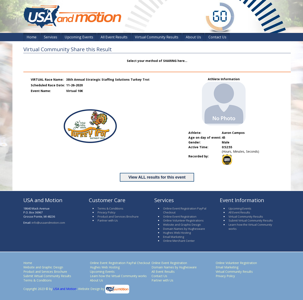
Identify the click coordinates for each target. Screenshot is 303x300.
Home (31, 37)
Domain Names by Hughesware (184, 229)
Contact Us (217, 37)
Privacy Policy (106, 212)
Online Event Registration (179, 216)
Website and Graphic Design (182, 225)
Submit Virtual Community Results (251, 220)
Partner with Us (108, 220)
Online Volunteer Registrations (183, 220)
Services (50, 37)
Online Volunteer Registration (236, 263)
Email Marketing (173, 237)
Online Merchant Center (179, 241)
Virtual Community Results (156, 37)
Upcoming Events (79, 37)
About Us (193, 37)
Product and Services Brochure (118, 216)
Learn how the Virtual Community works (118, 276)
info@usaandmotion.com (48, 223)
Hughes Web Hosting (177, 233)
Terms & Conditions (110, 208)
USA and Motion (64, 289)
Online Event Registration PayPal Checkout (120, 263)
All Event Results (114, 37)
